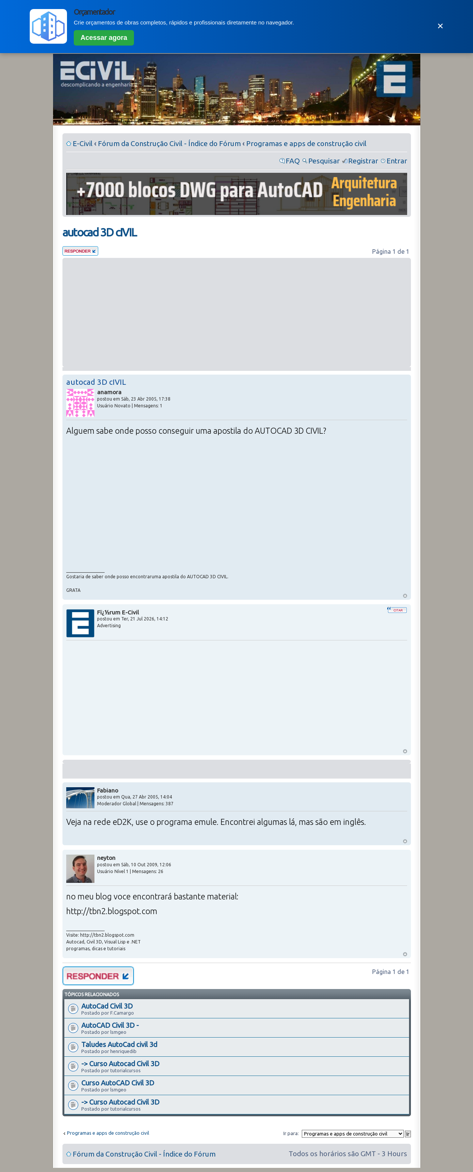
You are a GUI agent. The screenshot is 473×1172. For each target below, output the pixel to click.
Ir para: (291, 1133)
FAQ (293, 161)
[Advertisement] (236, 312)
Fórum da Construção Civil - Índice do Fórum (169, 143)
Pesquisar (324, 161)
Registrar (363, 161)
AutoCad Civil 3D (107, 1006)
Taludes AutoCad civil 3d (119, 1044)
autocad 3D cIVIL (99, 232)
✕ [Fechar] (440, 26)
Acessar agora (104, 37)
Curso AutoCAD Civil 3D (117, 1083)
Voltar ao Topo (405, 596)
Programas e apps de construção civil (306, 143)
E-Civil (83, 143)
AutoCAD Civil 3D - (110, 1025)
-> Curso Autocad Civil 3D (120, 1063)
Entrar (396, 161)
